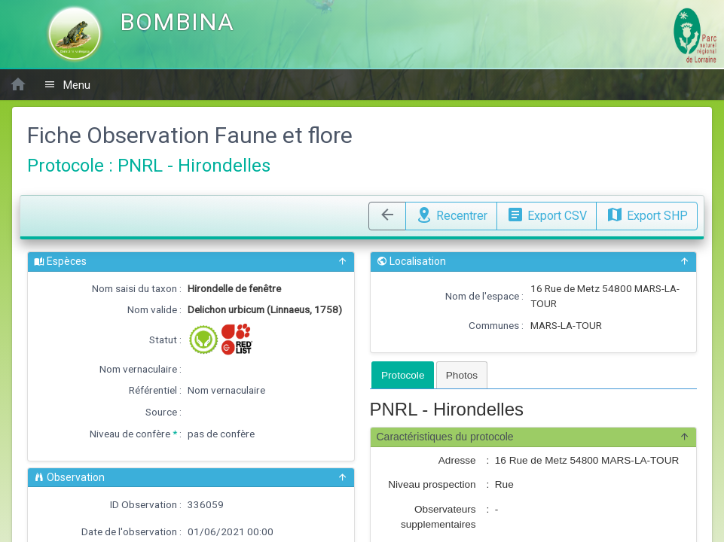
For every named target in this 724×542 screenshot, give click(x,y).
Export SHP (647, 213)
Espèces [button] (191, 261)
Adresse (457, 460)
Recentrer (451, 213)
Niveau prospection (431, 484)
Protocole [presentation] (402, 375)
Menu (67, 85)
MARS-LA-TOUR (566, 325)
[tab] (402, 374)
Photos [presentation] (462, 375)
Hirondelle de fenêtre (234, 288)
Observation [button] (191, 477)
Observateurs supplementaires (438, 517)
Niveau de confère (130, 434)
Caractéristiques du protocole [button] (534, 437)
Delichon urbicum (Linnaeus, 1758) (265, 309)
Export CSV (546, 213)
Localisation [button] (534, 261)
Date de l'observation (129, 531)
